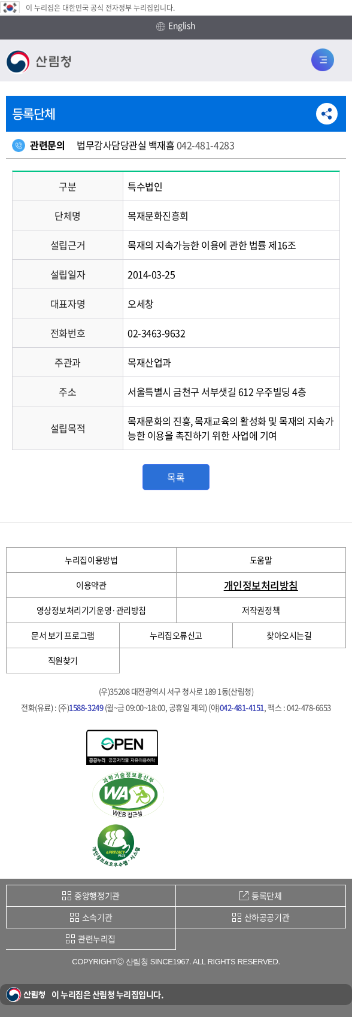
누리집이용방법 (91, 560)
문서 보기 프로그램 (62, 635)
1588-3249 (86, 707)
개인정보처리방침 (261, 585)
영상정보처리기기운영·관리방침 (91, 610)
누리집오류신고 (176, 635)
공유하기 (327, 114)
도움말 (261, 560)
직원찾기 (63, 660)
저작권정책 (261, 610)
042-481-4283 (205, 145)
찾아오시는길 (288, 635)
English (176, 25)
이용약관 (91, 585)
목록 (175, 477)
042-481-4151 (242, 707)
